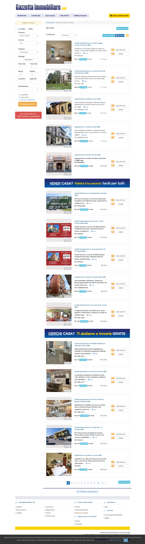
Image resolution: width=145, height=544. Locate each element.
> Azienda (18, 507)
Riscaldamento (23, 86)
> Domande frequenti (81, 510)
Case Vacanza (50, 15)
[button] (48, 52)
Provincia (21, 32)
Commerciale (35, 15)
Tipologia (21, 56)
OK (126, 540)
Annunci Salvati (122, 28)
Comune (21, 40)
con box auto (23, 97)
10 (98, 483)
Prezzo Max (33, 64)
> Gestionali (78, 524)
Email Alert (119, 35)
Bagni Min (33, 79)
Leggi (85, 53)
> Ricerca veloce (20, 510)
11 (102, 483)
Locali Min (21, 79)
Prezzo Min (22, 64)
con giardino (23, 95)
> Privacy (48, 513)
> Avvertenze (49, 507)
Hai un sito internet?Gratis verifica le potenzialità (28, 115)
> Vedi (106, 507)
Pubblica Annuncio (80, 15)
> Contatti (18, 513)
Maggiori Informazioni (115, 540)
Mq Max (32, 71)
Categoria (21, 49)
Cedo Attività (64, 15)
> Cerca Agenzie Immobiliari (113, 515)
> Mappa (106, 518)
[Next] (106, 483)
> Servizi (77, 507)
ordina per (50, 34)
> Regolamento (50, 510)
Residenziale (22, 15)
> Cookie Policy (50, 516)
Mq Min (20, 71)
